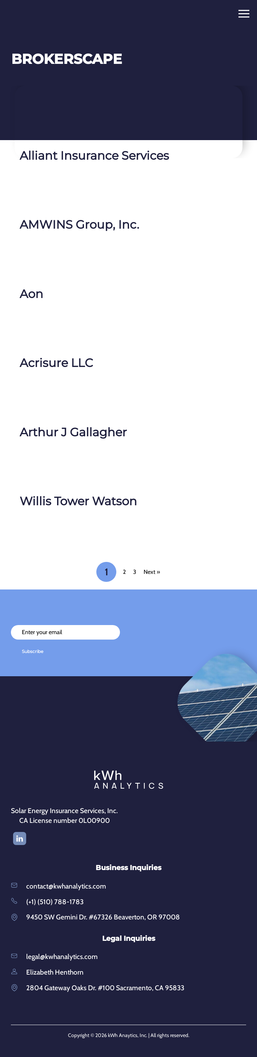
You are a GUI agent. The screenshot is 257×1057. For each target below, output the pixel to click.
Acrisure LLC (56, 363)
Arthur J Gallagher (73, 432)
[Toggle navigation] (246, 14)
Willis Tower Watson (78, 501)
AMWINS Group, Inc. (79, 224)
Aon (31, 294)
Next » (152, 571)
